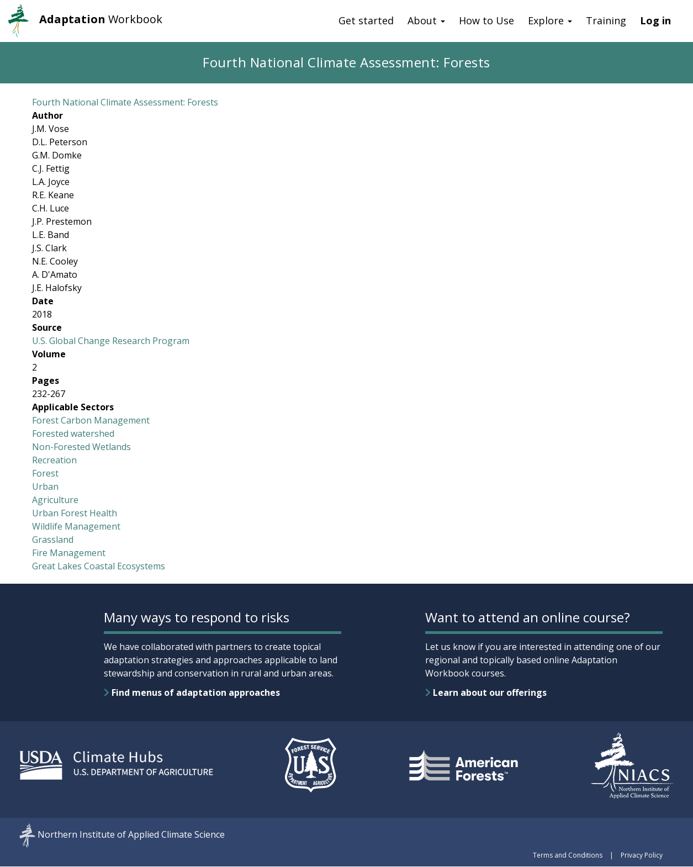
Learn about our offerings (486, 692)
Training (606, 20)
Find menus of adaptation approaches (192, 692)
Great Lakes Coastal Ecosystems (98, 566)
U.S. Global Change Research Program (110, 341)
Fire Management (68, 553)
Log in (655, 20)
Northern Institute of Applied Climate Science (131, 835)
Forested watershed (73, 433)
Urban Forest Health (74, 513)
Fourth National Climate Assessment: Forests (125, 102)
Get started (366, 20)
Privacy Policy (642, 855)
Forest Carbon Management (91, 420)
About (426, 20)
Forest (45, 473)
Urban (45, 486)
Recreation (54, 460)
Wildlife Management (76, 526)
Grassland (52, 539)
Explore (550, 20)
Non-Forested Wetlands (81, 447)
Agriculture (55, 500)
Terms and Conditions (567, 855)
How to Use (486, 20)
